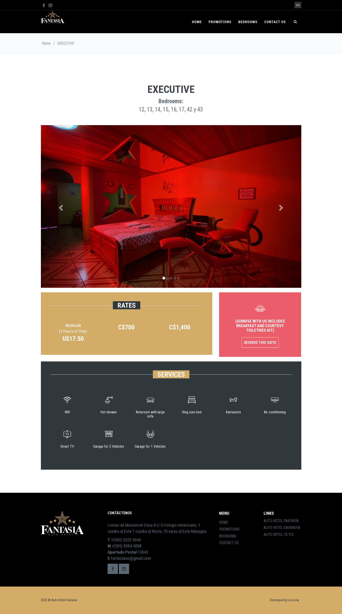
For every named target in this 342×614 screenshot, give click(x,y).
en (298, 5)
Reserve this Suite (260, 342)
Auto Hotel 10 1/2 (278, 534)
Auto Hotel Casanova (282, 527)
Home (197, 22)
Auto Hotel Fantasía (281, 521)
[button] (60, 206)
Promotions (220, 22)
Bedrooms (247, 22)
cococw (293, 600)
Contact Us (275, 22)
